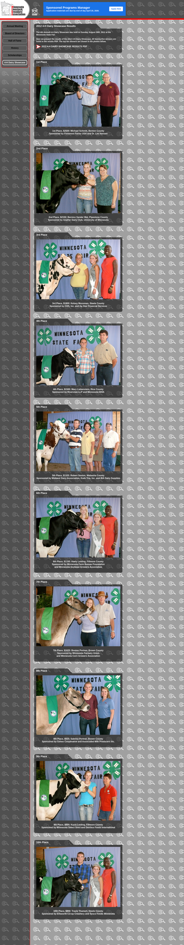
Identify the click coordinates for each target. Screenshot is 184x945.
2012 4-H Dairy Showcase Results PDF (61, 46)
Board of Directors (14, 33)
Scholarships (15, 55)
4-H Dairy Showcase (14, 62)
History (15, 48)
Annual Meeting (15, 26)
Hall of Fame (14, 41)
